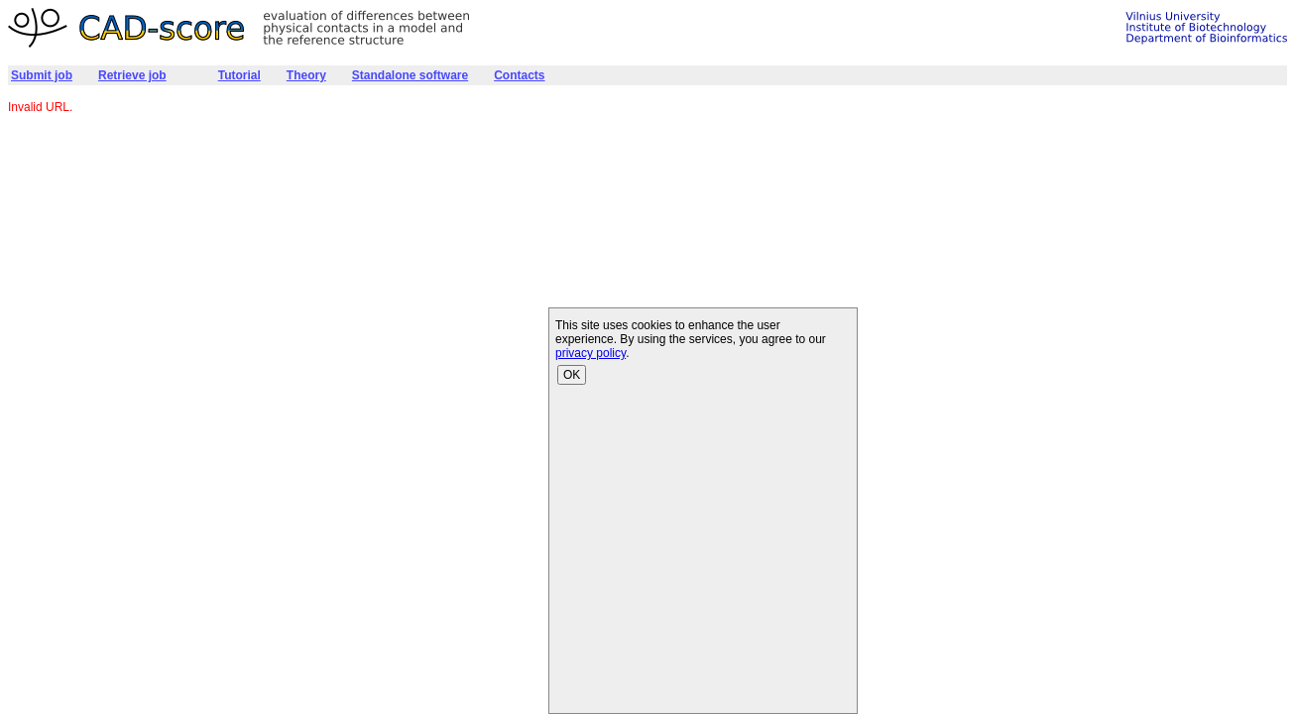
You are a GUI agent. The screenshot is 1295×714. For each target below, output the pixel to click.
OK (571, 375)
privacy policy (590, 353)
